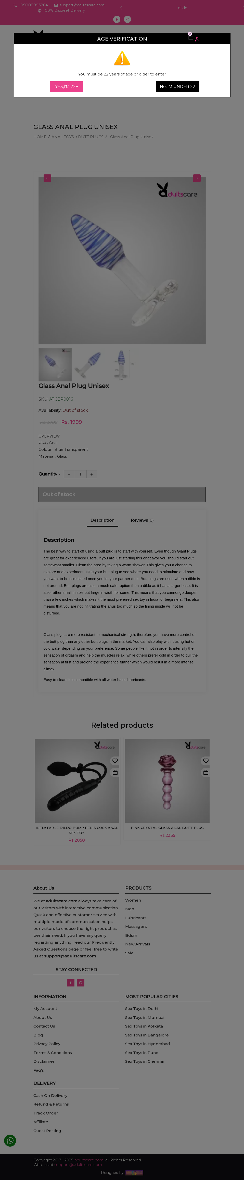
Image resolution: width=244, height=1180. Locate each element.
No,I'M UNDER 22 (177, 86)
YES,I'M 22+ (66, 86)
